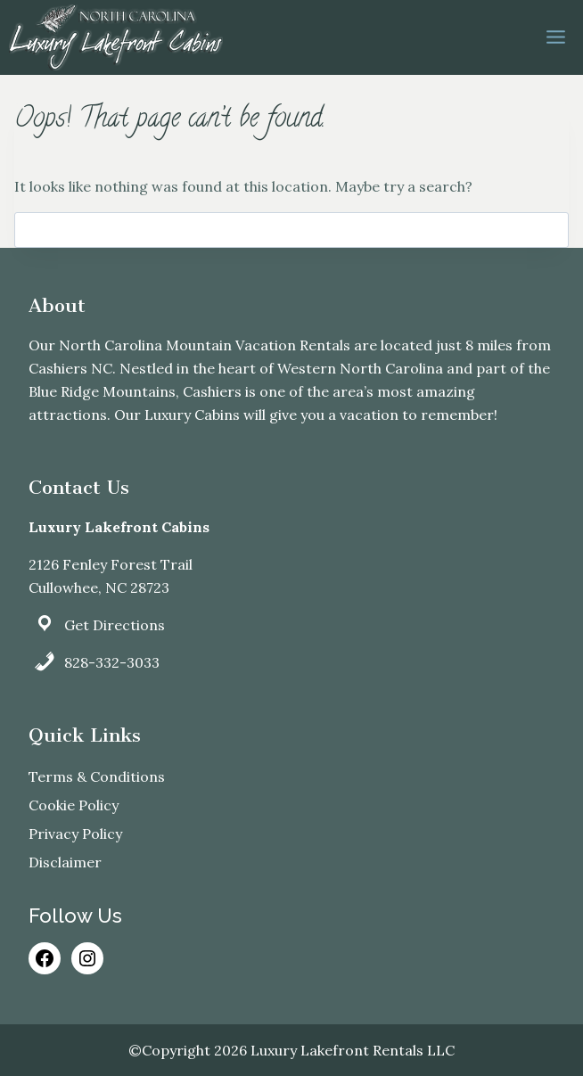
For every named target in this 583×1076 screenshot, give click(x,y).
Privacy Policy (75, 833)
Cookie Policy (74, 805)
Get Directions (114, 625)
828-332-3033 (112, 662)
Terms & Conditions (97, 776)
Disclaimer (65, 862)
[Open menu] (555, 37)
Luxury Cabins (192, 414)
